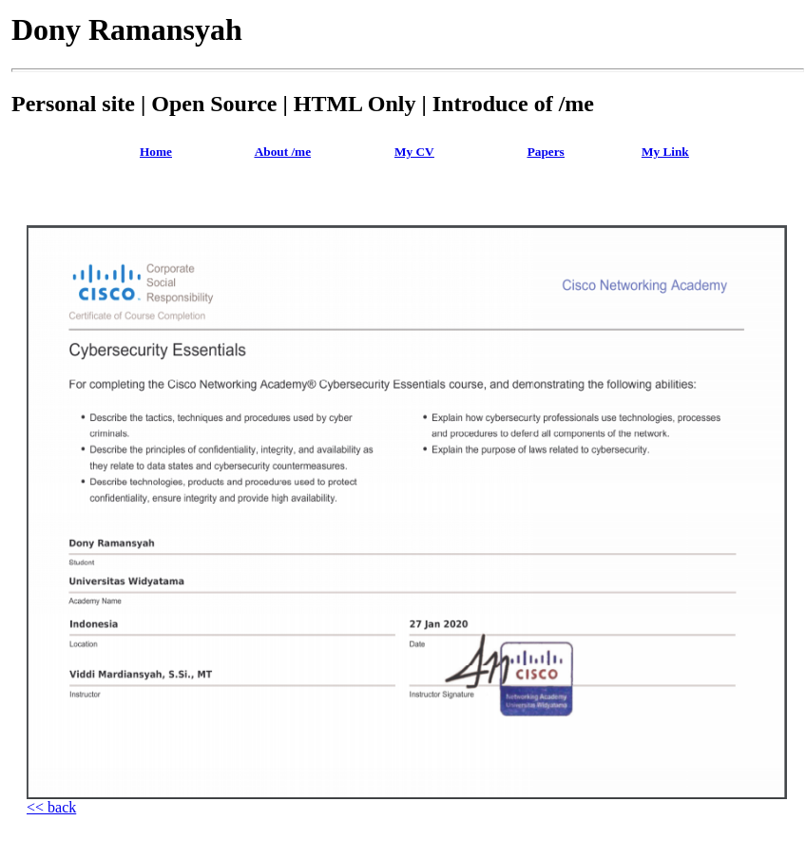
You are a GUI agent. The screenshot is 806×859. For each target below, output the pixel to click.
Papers (546, 151)
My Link (665, 151)
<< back (51, 807)
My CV (414, 151)
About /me (283, 151)
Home (156, 151)
